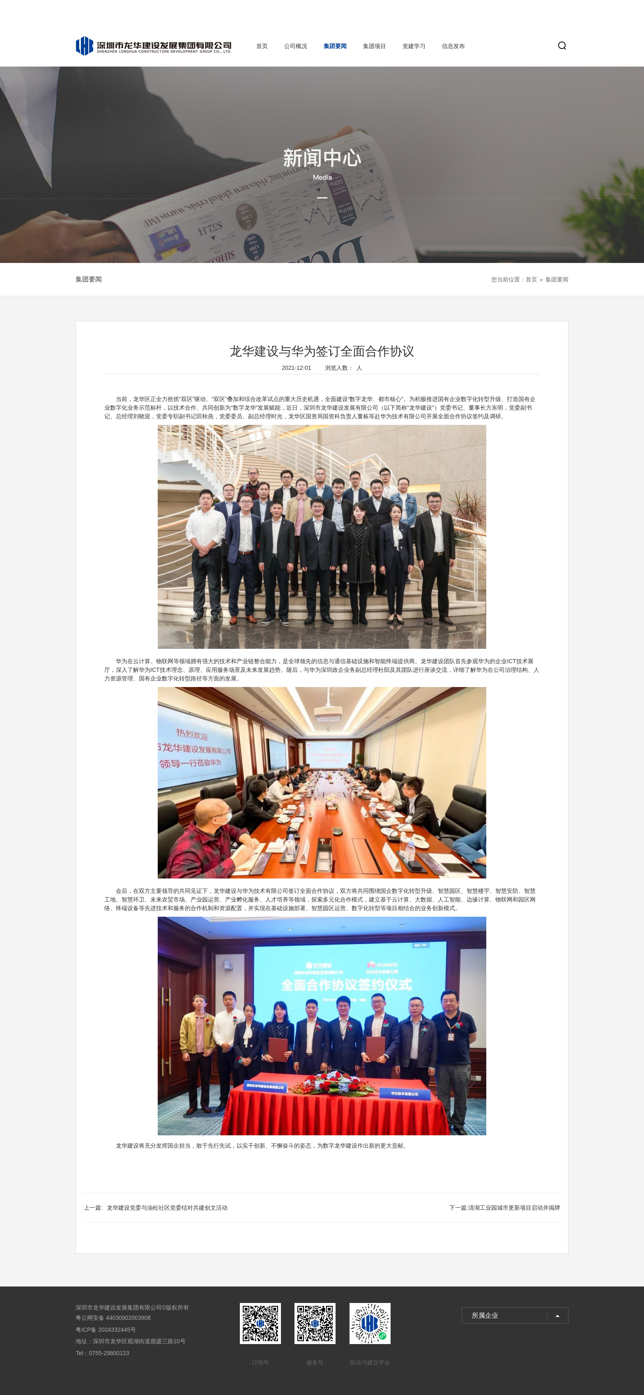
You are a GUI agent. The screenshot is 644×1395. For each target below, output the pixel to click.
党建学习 (414, 46)
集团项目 (374, 46)
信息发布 (453, 46)
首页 (262, 46)
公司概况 (295, 46)
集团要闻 (335, 46)
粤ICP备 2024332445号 (106, 1329)
